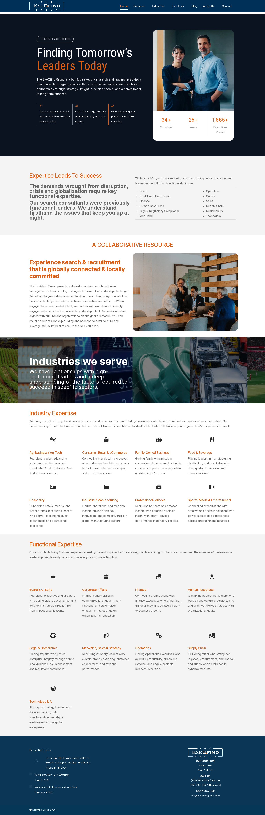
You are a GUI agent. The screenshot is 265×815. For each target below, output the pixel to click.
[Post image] (36, 761)
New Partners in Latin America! (52, 774)
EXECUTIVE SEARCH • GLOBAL (55, 39)
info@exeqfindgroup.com (205, 795)
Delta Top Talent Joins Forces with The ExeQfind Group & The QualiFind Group (68, 760)
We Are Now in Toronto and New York (56, 787)
